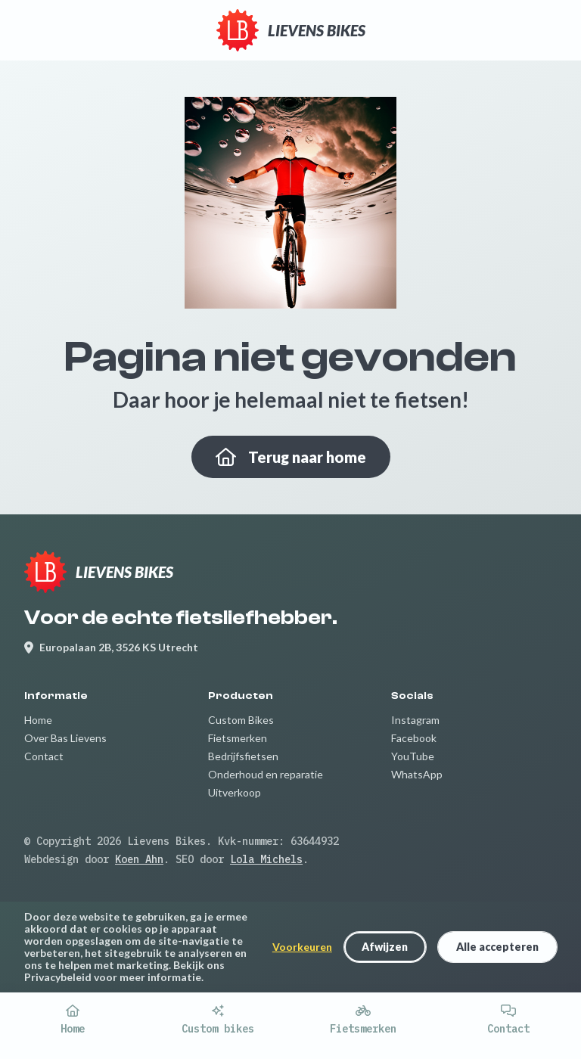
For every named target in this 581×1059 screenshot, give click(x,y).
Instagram (415, 719)
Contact (44, 756)
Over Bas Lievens (65, 737)
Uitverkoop (234, 792)
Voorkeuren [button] (302, 947)
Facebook (414, 737)
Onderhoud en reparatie (265, 774)
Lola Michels (266, 859)
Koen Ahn (139, 859)
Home (38, 719)
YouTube (412, 756)
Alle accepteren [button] (497, 946)
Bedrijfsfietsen (243, 756)
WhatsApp (417, 774)
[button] (385, 946)
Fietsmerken (237, 737)
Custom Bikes (241, 719)
